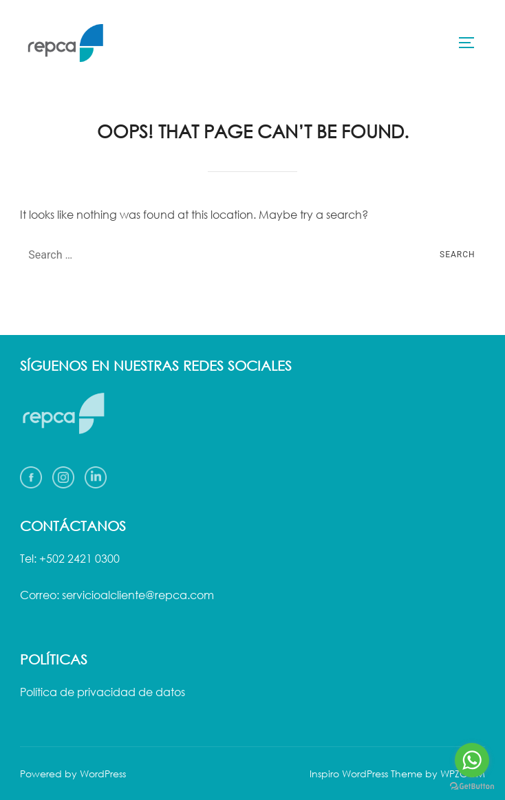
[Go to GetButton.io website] (472, 786)
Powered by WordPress (73, 773)
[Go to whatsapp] (472, 760)
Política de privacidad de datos (102, 692)
